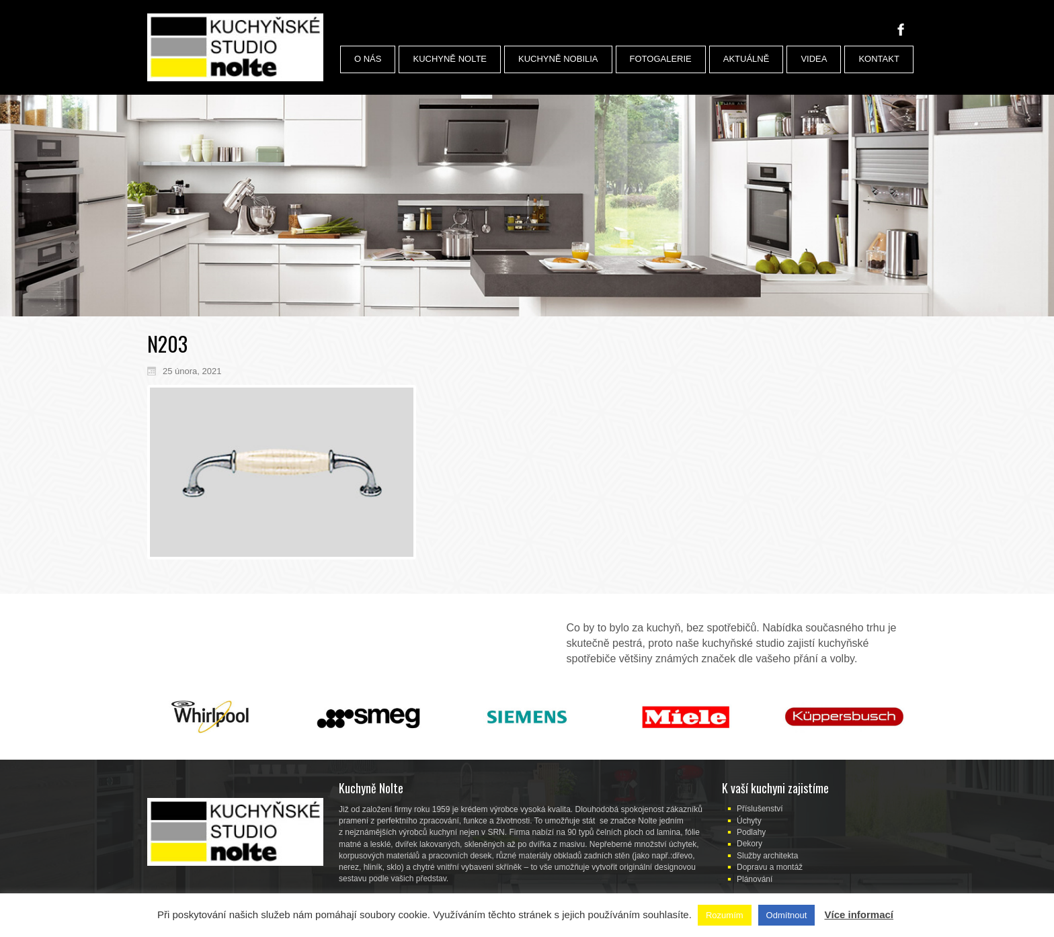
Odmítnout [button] (786, 915)
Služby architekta (767, 855)
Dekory (749, 843)
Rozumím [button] (724, 915)
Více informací (858, 914)
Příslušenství (760, 808)
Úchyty (749, 821)
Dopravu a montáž (770, 867)
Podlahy (751, 832)
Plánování (754, 879)
